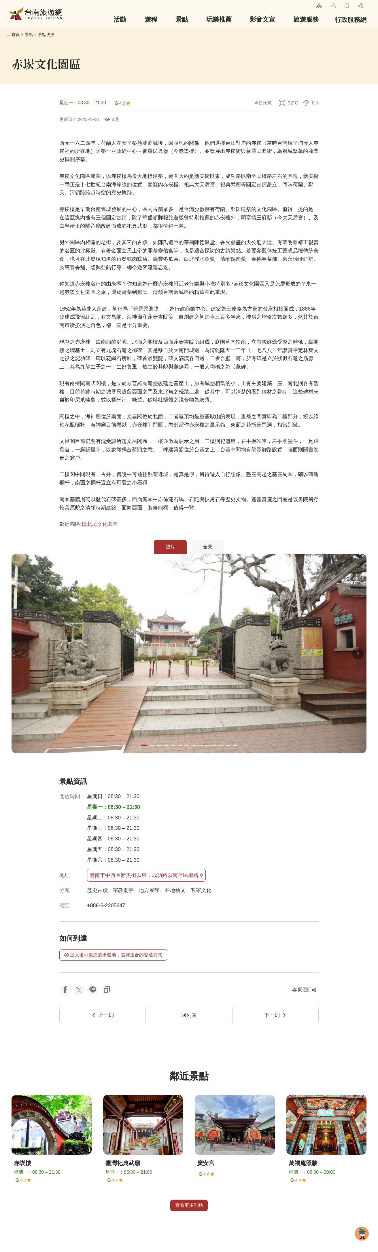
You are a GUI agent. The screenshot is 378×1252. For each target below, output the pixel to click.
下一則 (275, 1015)
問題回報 (304, 989)
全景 (207, 546)
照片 (170, 546)
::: (309, 5)
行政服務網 (350, 19)
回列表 (189, 1015)
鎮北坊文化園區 (100, 524)
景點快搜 (46, 34)
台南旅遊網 (36, 14)
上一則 (102, 1015)
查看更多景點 (189, 1205)
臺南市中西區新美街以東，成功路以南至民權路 (146, 875)
